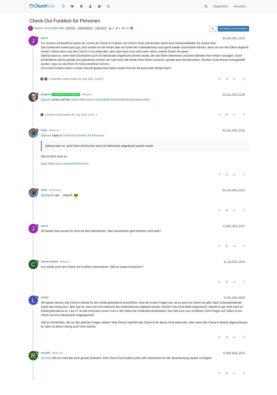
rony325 (45, 352)
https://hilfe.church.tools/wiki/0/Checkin (65, 163)
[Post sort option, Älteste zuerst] (213, 28)
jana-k (44, 38)
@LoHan (57, 353)
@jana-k (87, 94)
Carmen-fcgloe (49, 261)
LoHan (45, 297)
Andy (44, 130)
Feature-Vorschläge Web (48, 28)
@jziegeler (55, 190)
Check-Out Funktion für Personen (83, 135)
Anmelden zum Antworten (233, 28)
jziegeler (46, 94)
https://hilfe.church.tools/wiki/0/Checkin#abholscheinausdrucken (111, 99)
